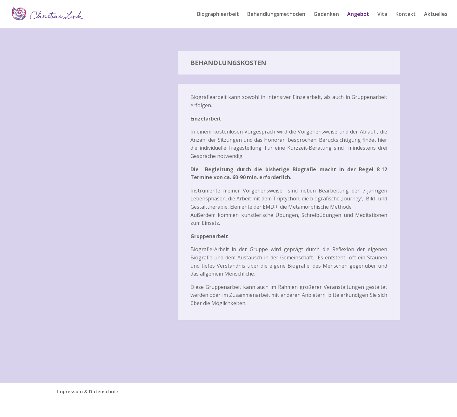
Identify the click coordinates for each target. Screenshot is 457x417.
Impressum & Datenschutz (88, 391)
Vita (382, 14)
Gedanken (326, 14)
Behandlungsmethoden (276, 14)
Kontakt (405, 14)
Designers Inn (99, 408)
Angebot (358, 14)
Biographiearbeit (218, 14)
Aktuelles (435, 14)
